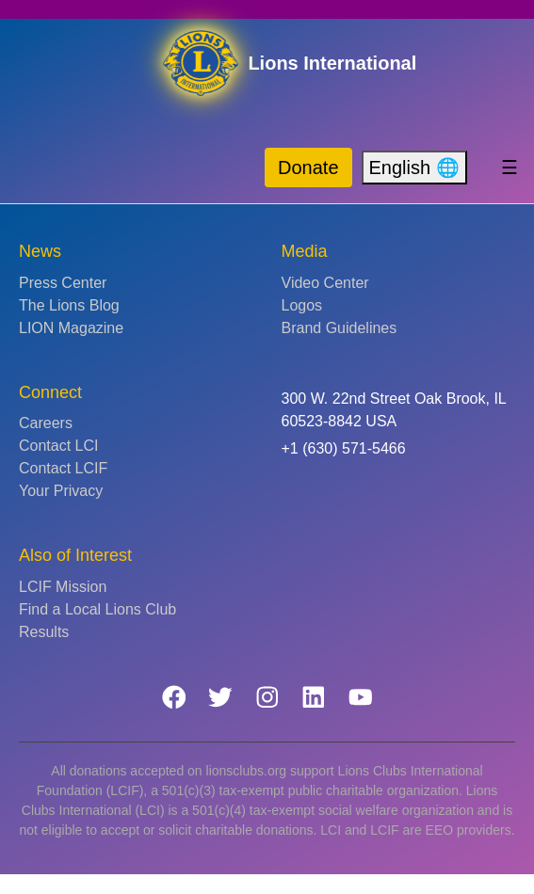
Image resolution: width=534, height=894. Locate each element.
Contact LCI (58, 446)
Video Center (325, 283)
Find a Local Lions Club (97, 609)
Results (44, 632)
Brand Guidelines (339, 328)
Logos (302, 305)
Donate (308, 167)
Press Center (62, 283)
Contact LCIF (63, 468)
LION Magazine (71, 328)
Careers (46, 423)
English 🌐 (414, 167)
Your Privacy (61, 491)
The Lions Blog (69, 305)
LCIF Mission (62, 587)
